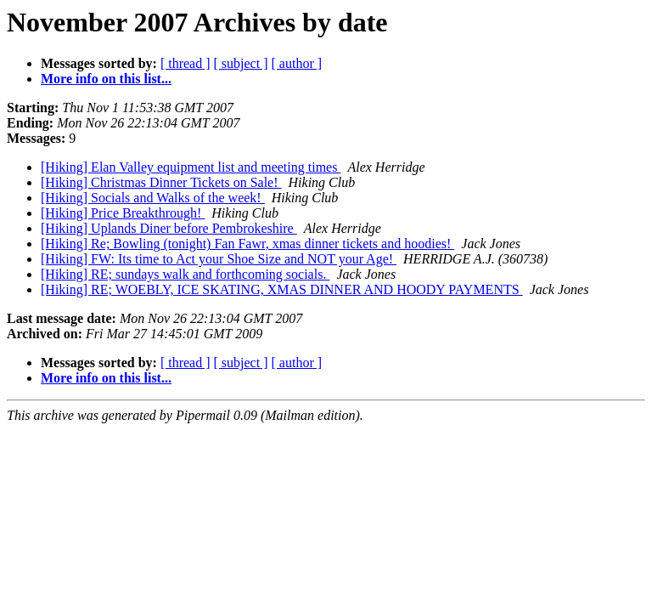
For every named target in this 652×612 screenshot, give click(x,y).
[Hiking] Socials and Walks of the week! (153, 197)
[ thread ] (185, 63)
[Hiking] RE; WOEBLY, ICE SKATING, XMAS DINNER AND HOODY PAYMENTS (282, 289)
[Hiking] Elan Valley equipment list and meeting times (190, 167)
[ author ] (297, 63)
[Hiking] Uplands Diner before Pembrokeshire (169, 228)
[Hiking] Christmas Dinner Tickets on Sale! (161, 182)
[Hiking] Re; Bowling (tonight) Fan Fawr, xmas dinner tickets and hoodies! (247, 243)
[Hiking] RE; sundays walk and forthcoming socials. (185, 274)
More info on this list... (106, 78)
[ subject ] (241, 63)
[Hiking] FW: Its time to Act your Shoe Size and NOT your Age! (218, 259)
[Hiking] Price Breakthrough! (123, 213)
